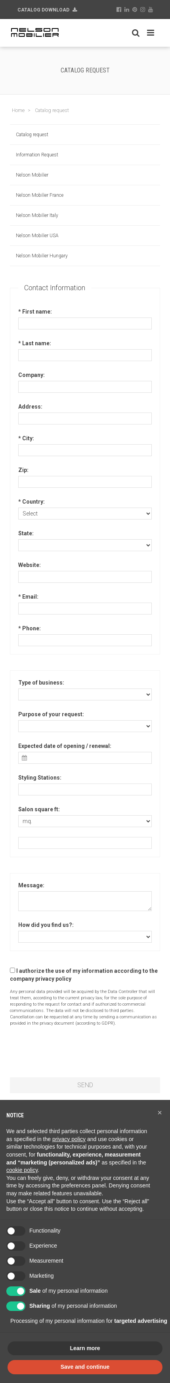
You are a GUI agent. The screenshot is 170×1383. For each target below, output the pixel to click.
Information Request (37, 155)
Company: (31, 375)
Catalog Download (47, 10)
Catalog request (32, 134)
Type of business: (41, 682)
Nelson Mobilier (32, 175)
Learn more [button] (85, 1348)
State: (26, 533)
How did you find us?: (46, 925)
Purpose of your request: (51, 714)
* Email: (28, 597)
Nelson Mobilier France (39, 195)
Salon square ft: (39, 809)
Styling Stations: (39, 777)
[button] (159, 1112)
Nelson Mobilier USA (37, 235)
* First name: (35, 311)
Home (18, 110)
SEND (85, 1085)
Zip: (23, 470)
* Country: (31, 501)
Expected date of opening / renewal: (64, 746)
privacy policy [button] (69, 1139)
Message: (31, 885)
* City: (26, 438)
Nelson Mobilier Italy (37, 215)
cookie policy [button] (22, 1170)
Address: (30, 406)
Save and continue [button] (85, 1367)
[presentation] (70, 1052)
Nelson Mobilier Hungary (42, 256)
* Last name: (34, 343)
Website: (29, 565)
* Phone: (29, 628)
